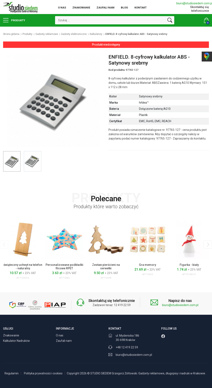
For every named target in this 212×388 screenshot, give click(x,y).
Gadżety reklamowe (46, 34)
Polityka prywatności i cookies (43, 373)
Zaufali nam (105, 7)
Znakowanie (81, 7)
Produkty (14, 20)
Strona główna (11, 34)
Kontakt (140, 7)
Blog (124, 7)
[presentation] (4, 244)
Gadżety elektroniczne (74, 34)
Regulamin (12, 373)
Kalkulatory (96, 34)
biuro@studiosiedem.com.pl (192, 3)
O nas (62, 7)
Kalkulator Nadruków (17, 340)
